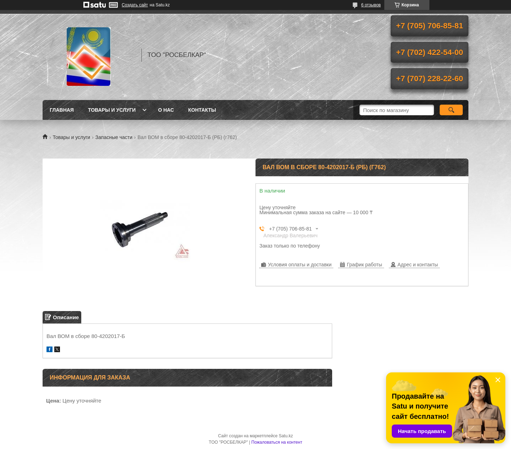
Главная (62, 110)
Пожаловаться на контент (276, 442)
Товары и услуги (112, 110)
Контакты (202, 110)
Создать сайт (135, 4)
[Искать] (451, 110)
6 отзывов (371, 4)
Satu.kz (286, 435)
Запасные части (113, 137)
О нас (166, 110)
